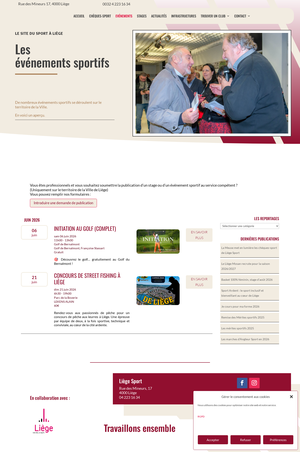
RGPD (201, 416)
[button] (291, 397)
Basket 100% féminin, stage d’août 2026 (247, 287)
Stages (142, 15)
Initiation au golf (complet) (85, 236)
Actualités (159, 15)
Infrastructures (183, 15)
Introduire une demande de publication (63, 210)
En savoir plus (199, 242)
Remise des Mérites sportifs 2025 (242, 324)
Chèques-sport (100, 15)
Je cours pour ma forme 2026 (240, 314)
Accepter (213, 440)
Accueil (79, 15)
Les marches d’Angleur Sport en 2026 (245, 346)
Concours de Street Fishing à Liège (87, 286)
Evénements (124, 15)
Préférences (278, 440)
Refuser (245, 440)
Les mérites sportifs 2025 (237, 335)
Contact (240, 15)
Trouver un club (213, 15)
